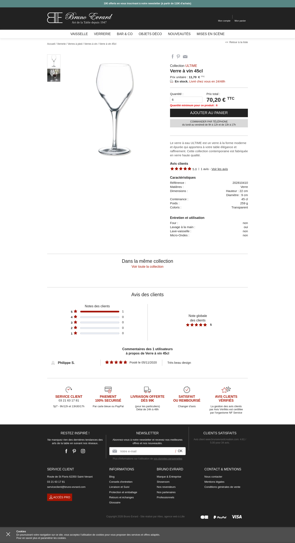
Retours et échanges (121, 497)
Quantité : (176, 94)
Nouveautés (179, 34)
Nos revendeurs (166, 486)
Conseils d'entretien (121, 481)
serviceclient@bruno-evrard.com (66, 486)
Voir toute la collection (147, 266)
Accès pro (59, 497)
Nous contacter (213, 476)
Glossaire (114, 502)
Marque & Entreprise (169, 476)
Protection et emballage (123, 492)
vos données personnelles (168, 458)
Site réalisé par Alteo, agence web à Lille (162, 516)
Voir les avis (219, 169)
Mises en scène (211, 34)
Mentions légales (214, 481)
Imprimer (192, 56)
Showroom (163, 481)
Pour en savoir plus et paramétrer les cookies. (41, 538)
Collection (183, 65)
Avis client (216, 439)
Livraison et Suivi (119, 486)
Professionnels (165, 497)
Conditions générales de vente (222, 486)
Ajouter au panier (209, 113)
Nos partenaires (166, 492)
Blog (112, 476)
